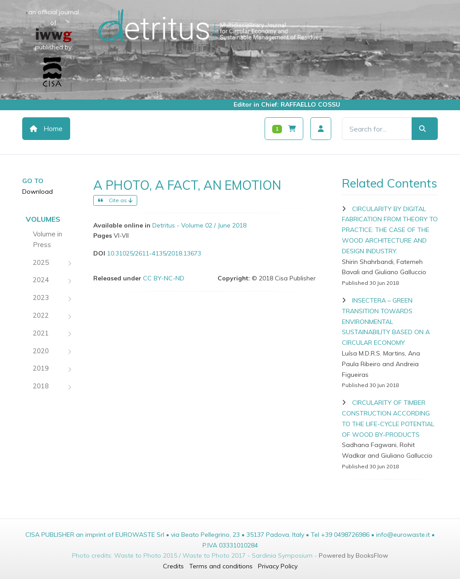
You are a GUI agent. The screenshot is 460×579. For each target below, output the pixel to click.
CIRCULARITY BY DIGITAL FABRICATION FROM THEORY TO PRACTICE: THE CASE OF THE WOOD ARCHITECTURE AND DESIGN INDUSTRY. (390, 230)
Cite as (115, 200)
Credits (173, 566)
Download (37, 192)
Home (46, 128)
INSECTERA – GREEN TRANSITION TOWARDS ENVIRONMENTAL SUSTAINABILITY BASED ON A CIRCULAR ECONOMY (386, 321)
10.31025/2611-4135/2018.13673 (154, 253)
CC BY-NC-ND (163, 278)
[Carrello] (284, 128)
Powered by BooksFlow (353, 555)
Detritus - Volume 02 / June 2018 (199, 225)
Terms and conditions (221, 566)
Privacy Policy (277, 566)
